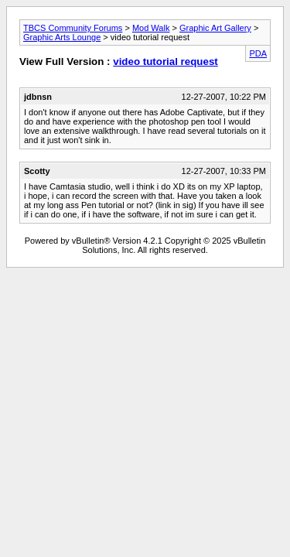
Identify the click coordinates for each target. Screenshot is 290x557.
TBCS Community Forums (72, 27)
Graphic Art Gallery (215, 27)
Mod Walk (151, 27)
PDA (258, 53)
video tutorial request (165, 61)
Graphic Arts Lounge (62, 37)
